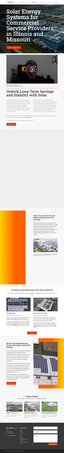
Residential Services (23, 439)
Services (27, 2)
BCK (22, 451)
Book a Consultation (13, 47)
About (21, 429)
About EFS (22, 2)
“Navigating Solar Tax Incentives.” (44, 255)
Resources (49, 2)
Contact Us (55, 2)
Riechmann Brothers (49, 413)
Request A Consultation (24, 442)
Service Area (42, 2)
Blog (21, 434)
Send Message (53, 444)
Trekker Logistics (30, 413)
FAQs (21, 436)
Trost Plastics (11, 413)
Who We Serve (34, 2)
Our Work (21, 437)
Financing (21, 433)
